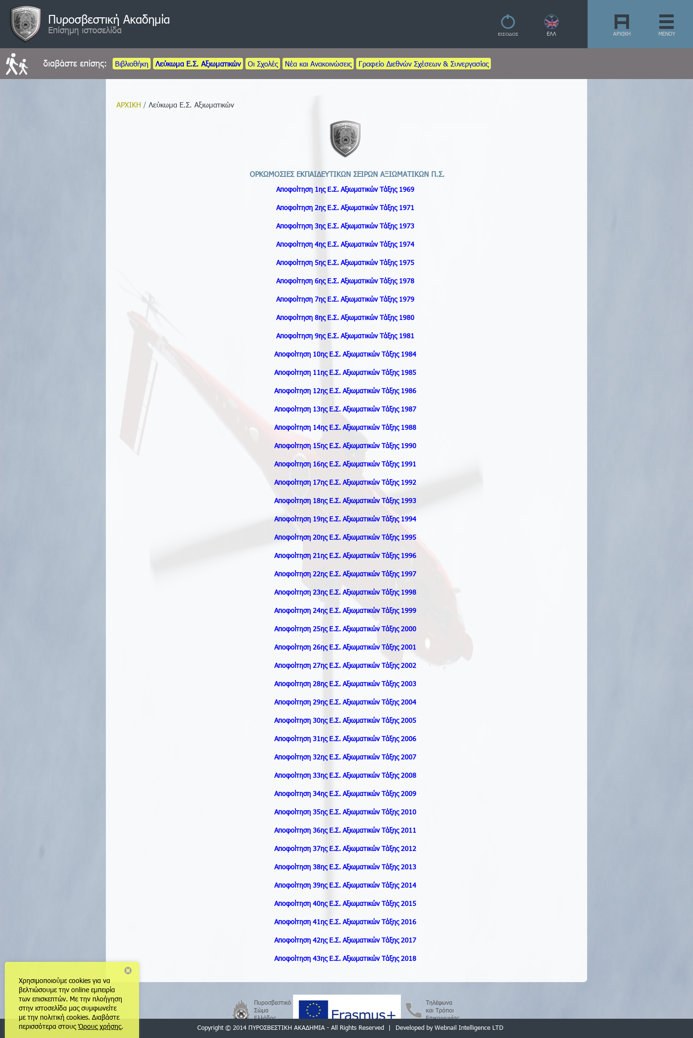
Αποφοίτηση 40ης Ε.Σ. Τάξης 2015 (345, 903)
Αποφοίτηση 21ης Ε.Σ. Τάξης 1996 (345, 555)
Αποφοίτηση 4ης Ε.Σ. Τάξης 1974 (345, 244)
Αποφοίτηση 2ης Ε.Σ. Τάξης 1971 (345, 207)
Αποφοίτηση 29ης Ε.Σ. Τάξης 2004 (345, 701)
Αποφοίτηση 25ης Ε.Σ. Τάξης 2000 (345, 628)
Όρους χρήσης (99, 1026)
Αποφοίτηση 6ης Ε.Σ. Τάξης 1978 (345, 280)
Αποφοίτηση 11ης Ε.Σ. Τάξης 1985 (345, 372)
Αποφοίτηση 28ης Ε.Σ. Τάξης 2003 (345, 683)
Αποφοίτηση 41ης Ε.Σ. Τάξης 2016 (345, 921)
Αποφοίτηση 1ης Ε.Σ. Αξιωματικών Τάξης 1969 (345, 189)
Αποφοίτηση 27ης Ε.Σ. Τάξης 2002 (345, 665)
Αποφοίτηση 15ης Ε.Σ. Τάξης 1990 (345, 445)
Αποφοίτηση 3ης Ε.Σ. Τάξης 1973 (345, 225)
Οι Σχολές (263, 63)
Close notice (128, 970)
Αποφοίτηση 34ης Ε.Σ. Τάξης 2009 (345, 793)
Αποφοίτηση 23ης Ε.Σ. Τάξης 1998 (345, 592)
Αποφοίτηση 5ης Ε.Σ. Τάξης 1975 (345, 262)
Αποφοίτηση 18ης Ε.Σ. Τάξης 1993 (345, 500)
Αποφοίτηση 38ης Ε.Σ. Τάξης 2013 (345, 866)
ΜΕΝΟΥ (666, 33)
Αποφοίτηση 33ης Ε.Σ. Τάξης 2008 (345, 775)
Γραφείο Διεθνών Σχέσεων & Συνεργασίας (423, 63)
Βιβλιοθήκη (131, 63)
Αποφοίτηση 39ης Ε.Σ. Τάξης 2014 (345, 885)
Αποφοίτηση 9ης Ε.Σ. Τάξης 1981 (345, 335)
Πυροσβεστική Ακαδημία (109, 19)
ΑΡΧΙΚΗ (621, 33)
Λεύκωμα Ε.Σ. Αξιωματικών (198, 63)
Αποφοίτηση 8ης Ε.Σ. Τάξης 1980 (345, 317)
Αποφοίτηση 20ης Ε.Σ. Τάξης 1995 (345, 537)
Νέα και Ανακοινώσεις (318, 63)
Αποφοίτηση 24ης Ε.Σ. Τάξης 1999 (345, 610)
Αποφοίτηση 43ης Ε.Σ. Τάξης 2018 (345, 958)
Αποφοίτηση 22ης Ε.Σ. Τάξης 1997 (345, 573)
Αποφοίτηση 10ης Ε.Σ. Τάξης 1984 (345, 354)
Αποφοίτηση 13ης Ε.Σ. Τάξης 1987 (345, 408)
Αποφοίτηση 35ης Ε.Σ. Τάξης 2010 (345, 811)
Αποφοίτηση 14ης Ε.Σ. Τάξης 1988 (345, 427)
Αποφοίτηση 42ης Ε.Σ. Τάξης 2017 (345, 940)
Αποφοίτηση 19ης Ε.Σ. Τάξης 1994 (345, 518)
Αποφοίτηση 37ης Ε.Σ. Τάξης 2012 (345, 848)
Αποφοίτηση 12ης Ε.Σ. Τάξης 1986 (345, 390)
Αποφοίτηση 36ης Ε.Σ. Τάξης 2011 (345, 830)
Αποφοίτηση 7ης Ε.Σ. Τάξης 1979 (345, 299)
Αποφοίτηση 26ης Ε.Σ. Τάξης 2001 (345, 647)
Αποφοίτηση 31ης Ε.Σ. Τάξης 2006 (345, 738)
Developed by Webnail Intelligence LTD (449, 1027)
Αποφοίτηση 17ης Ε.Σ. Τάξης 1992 (345, 482)
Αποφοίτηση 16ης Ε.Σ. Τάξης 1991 (345, 463)
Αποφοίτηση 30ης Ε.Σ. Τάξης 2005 (345, 720)
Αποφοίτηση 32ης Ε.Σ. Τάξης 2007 (345, 756)
